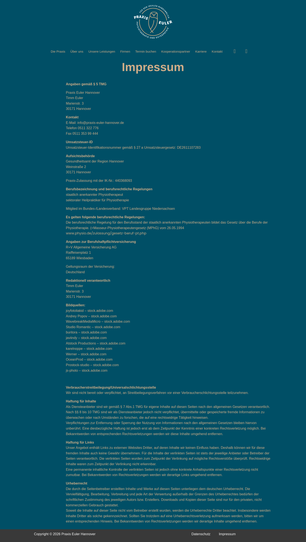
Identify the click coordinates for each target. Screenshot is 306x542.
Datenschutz (200, 534)
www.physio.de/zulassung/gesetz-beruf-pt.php (106, 233)
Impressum (227, 534)
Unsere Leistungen (101, 51)
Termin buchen (145, 51)
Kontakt (217, 51)
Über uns (76, 51)
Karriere (201, 51)
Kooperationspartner (175, 51)
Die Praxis (58, 51)
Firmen (125, 51)
